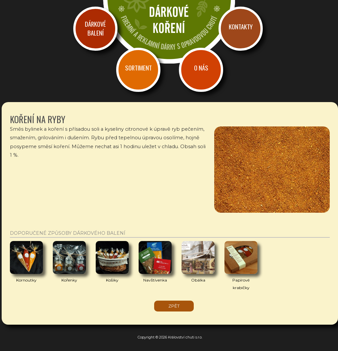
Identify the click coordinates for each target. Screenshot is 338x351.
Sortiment (138, 67)
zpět (174, 306)
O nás (201, 67)
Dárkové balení (95, 28)
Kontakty (241, 26)
